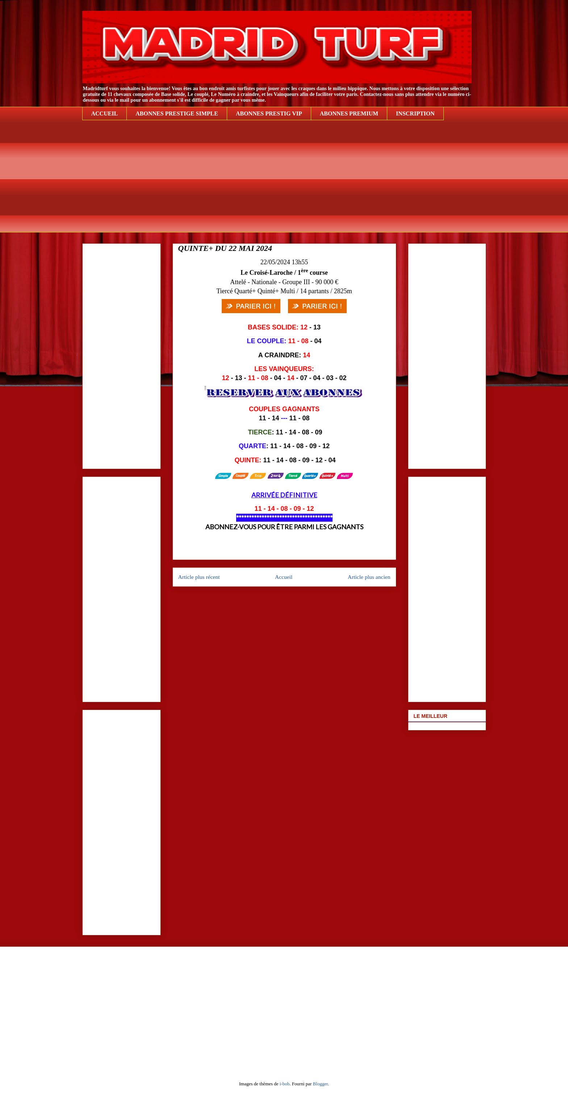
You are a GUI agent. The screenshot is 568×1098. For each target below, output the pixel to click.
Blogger (320, 1083)
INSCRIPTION (415, 113)
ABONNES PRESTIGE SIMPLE (176, 113)
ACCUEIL (104, 113)
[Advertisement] (284, 181)
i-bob (284, 1083)
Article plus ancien (369, 577)
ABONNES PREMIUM (349, 113)
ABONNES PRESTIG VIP (269, 113)
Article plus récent (199, 577)
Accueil (284, 577)
